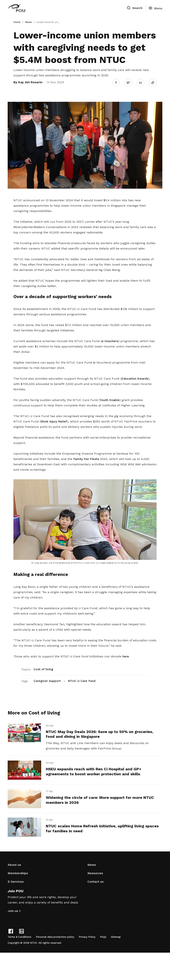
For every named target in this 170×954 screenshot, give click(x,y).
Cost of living (43, 668)
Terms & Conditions (19, 938)
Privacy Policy (87, 938)
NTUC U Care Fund (81, 680)
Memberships (18, 874)
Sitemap (116, 938)
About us (14, 866)
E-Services (16, 883)
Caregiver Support (47, 680)
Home (17, 22)
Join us (13, 912)
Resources (95, 874)
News (28, 22)
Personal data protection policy (55, 938)
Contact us (95, 883)
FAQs (103, 938)
